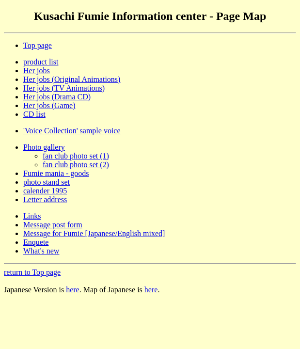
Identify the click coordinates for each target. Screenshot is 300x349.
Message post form (52, 225)
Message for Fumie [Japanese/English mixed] (94, 233)
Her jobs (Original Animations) (71, 79)
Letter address (45, 199)
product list (40, 62)
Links (32, 216)
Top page (37, 45)
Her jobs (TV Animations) (64, 88)
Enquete (35, 242)
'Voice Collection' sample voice (72, 131)
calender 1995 (45, 191)
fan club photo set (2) (76, 164)
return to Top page (32, 272)
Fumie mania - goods (56, 173)
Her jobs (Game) (49, 105)
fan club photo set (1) (76, 156)
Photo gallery (44, 147)
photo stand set (46, 182)
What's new (41, 251)
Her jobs (36, 70)
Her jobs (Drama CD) (57, 97)
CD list (34, 114)
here (72, 290)
